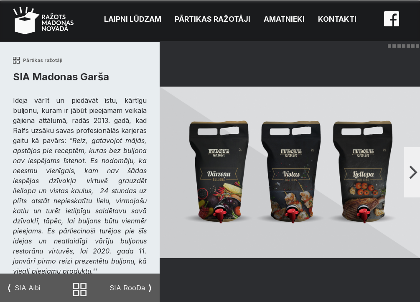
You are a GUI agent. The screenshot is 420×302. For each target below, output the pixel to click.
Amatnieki (284, 19)
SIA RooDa (127, 288)
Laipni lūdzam (132, 19)
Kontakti (337, 19)
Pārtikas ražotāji (212, 19)
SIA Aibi (27, 288)
